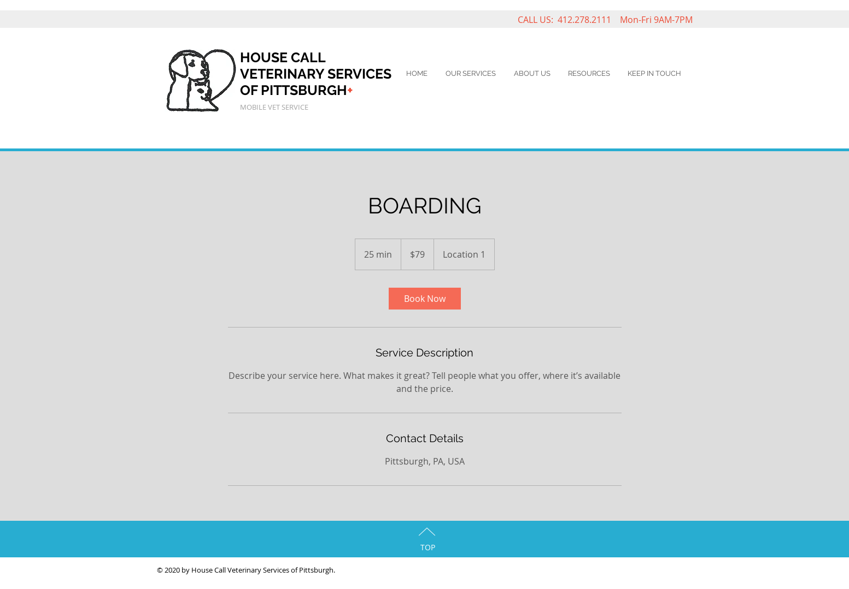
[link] (425, 299)
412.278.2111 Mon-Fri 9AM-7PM (625, 20)
